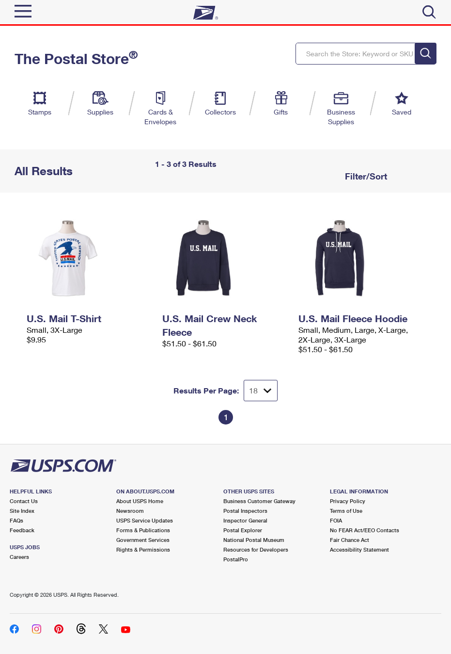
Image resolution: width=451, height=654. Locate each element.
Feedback (22, 530)
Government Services (143, 540)
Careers (19, 557)
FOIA (336, 520)
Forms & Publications (143, 530)
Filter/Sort (364, 176)
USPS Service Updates (144, 520)
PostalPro (235, 559)
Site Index (22, 510)
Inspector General (245, 520)
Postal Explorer (242, 530)
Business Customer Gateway (259, 501)
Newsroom (130, 510)
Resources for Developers (255, 549)
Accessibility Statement (359, 549)
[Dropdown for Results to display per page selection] (261, 390)
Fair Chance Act (349, 540)
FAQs (16, 520)
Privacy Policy (347, 501)
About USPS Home (139, 501)
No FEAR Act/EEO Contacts (364, 530)
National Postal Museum (253, 540)
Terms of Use (346, 510)
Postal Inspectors (245, 510)
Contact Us (24, 501)
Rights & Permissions (143, 549)
